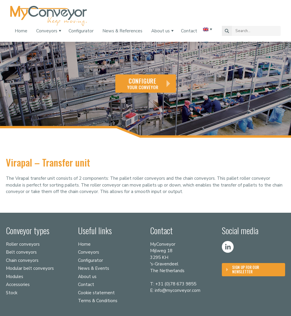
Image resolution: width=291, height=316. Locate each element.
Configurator (81, 31)
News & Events (93, 268)
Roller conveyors (23, 244)
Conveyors (46, 31)
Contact (189, 31)
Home (21, 31)
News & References (122, 31)
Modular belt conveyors (30, 268)
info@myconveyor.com (177, 290)
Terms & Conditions (97, 301)
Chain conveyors (22, 260)
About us (160, 31)
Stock (11, 293)
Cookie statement (96, 293)
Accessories (18, 284)
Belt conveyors (21, 252)
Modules (14, 277)
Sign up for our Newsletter (245, 269)
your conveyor (142, 83)
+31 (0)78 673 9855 (175, 284)
